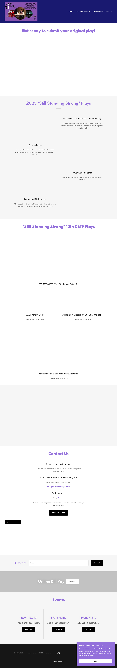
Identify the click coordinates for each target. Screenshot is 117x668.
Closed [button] (60, 498)
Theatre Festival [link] (84, 12)
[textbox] (59, 563)
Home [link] (71, 12)
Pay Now (72, 581)
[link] (21, 11)
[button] (109, 12)
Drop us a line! (58, 513)
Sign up (97, 563)
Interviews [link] (98, 12)
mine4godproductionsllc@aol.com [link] (58, 487)
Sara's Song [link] (58, 661)
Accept (95, 661)
